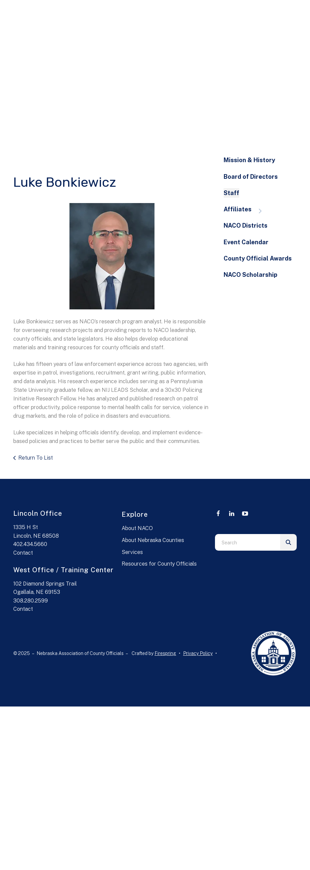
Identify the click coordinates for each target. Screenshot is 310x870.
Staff (231, 192)
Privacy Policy (198, 653)
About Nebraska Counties (153, 540)
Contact (23, 553)
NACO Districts (245, 225)
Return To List (35, 458)
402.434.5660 (30, 544)
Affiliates (246, 210)
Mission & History (249, 160)
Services (132, 552)
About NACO (137, 528)
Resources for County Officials (159, 564)
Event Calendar (246, 242)
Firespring (165, 653)
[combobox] (247, 542)
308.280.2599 (30, 601)
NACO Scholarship (250, 274)
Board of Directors (251, 176)
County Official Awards (258, 258)
